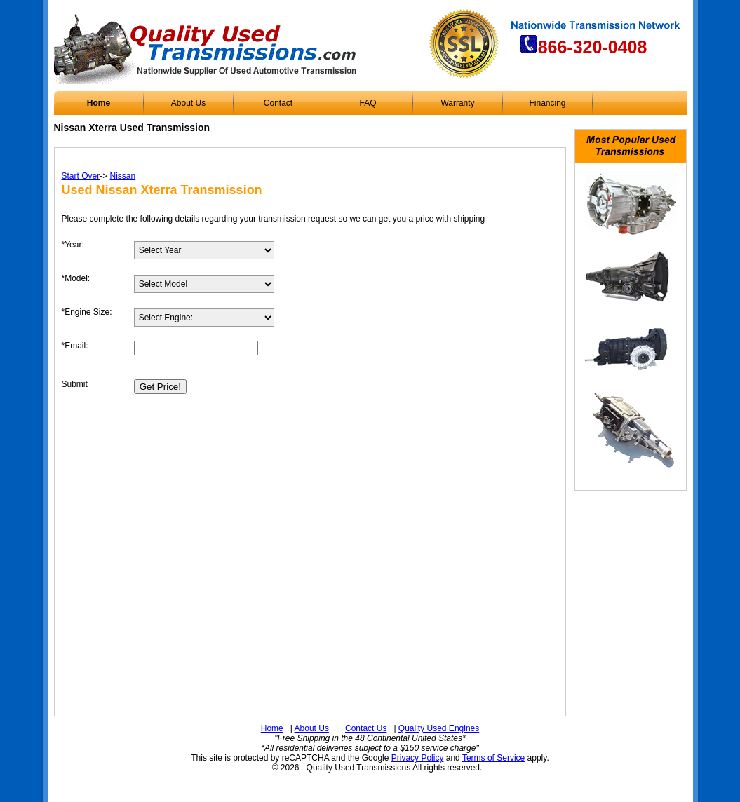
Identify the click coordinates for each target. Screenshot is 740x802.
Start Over (81, 176)
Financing (547, 103)
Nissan (123, 176)
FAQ (367, 103)
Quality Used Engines (438, 728)
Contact (278, 103)
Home (98, 103)
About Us (188, 103)
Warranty (457, 103)
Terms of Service (493, 758)
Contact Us (365, 728)
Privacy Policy (417, 758)
